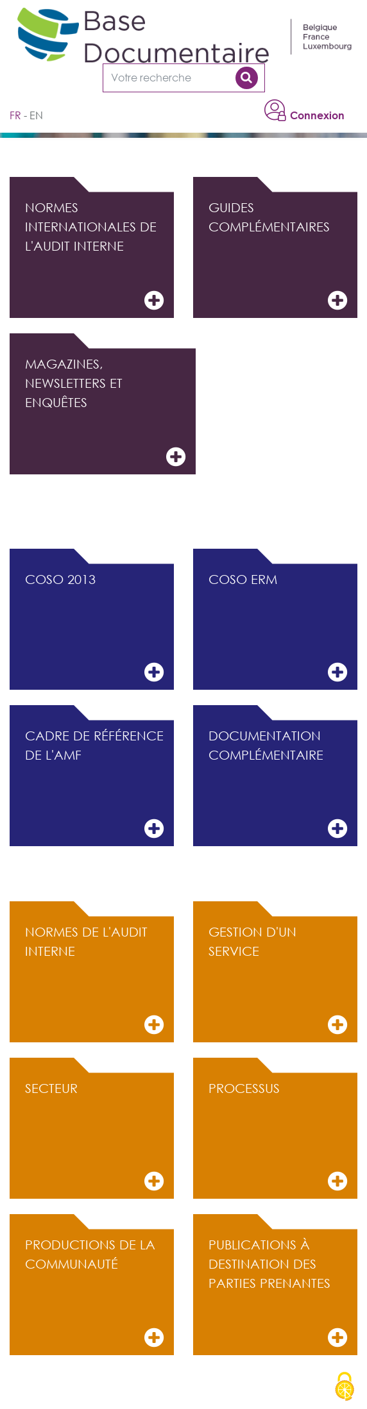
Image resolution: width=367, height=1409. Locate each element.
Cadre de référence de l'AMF (94, 784)
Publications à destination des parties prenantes (278, 1293)
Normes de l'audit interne (94, 980)
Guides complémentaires (278, 256)
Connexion (317, 115)
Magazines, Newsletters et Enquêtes (105, 412)
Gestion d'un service (278, 980)
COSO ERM (278, 628)
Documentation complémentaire (278, 784)
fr (15, 115)
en (36, 115)
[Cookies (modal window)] (344, 1387)
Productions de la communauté (94, 1293)
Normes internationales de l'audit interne (94, 256)
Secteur (94, 1137)
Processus (278, 1137)
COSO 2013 (94, 628)
